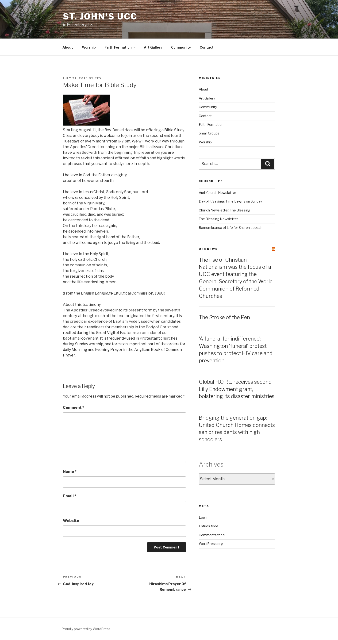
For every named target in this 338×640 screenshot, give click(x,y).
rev (98, 78)
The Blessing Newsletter (218, 219)
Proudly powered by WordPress (86, 629)
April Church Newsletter (217, 193)
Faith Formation (120, 47)
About (67, 47)
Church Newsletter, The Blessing (224, 210)
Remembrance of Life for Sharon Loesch (230, 228)
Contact (207, 47)
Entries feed (208, 526)
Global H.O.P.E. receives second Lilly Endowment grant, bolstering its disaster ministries (236, 389)
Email (69, 496)
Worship (89, 47)
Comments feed (212, 535)
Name (70, 471)
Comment (73, 407)
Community (181, 47)
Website (71, 520)
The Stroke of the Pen (224, 317)
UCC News (208, 249)
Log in (203, 517)
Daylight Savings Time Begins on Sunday (230, 201)
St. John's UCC (100, 16)
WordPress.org (211, 544)
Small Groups (209, 133)
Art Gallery (153, 47)
